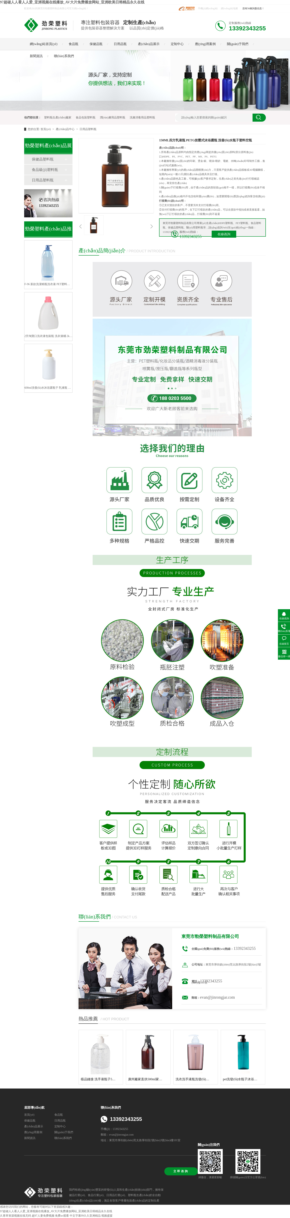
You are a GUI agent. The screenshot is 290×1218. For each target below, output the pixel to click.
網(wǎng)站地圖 (229, 8)
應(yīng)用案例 (205, 44)
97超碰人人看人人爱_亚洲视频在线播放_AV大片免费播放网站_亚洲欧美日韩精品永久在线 (72, 2)
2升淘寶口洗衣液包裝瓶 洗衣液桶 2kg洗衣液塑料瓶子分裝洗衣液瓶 (48, 336)
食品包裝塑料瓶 (85, 117)
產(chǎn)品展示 (149, 44)
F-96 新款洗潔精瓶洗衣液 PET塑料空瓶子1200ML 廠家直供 (48, 284)
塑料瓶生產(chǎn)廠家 (57, 117)
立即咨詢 (181, 1171)
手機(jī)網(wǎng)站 (208, 8)
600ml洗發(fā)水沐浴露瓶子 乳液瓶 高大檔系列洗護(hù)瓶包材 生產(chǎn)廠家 (48, 387)
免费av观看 (62, 1215)
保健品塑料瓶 (43, 159)
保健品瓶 (96, 44)
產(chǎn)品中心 (65, 129)
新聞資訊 (36, 56)
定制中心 (177, 44)
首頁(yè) (45, 129)
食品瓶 (73, 44)
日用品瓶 (120, 44)
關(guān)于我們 (237, 44)
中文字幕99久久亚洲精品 (85, 1215)
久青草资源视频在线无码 (15, 1215)
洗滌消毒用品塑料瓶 (142, 117)
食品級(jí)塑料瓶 (45, 170)
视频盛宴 (107, 1215)
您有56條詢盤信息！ (253, 8)
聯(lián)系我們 (64, 56)
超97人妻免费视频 (43, 1215)
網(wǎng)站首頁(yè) (43, 44)
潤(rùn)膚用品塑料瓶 (112, 117)
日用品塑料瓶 (88, 129)
